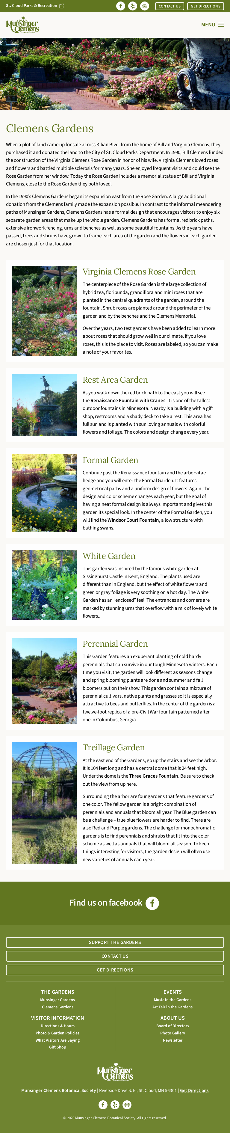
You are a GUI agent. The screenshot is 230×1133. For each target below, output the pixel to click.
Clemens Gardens (57, 1007)
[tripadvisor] (126, 1104)
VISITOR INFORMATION (57, 1018)
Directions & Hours (58, 1026)
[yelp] (115, 1104)
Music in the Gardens (172, 1000)
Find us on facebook (114, 902)
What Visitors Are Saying (58, 1040)
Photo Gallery (172, 1033)
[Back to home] (22, 24)
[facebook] (103, 1104)
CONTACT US (170, 6)
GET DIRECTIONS (205, 6)
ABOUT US (173, 1018)
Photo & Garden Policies (57, 1033)
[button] (212, 24)
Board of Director (171, 1026)
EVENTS (173, 992)
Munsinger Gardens (57, 1000)
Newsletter (172, 1040)
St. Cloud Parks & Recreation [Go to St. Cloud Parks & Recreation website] (35, 6)
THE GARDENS (57, 992)
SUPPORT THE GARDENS (115, 942)
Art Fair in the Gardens (172, 1007)
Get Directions (194, 1090)
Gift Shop (57, 1047)
